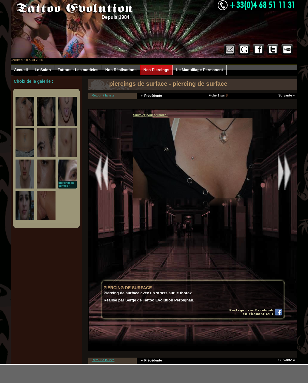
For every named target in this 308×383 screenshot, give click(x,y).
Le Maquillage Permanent (199, 70)
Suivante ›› (286, 95)
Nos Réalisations (121, 70)
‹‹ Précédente (151, 95)
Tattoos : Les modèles (78, 70)
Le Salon (43, 70)
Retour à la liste (103, 95)
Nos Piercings (157, 70)
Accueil (21, 70)
